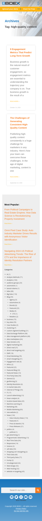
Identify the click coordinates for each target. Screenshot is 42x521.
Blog (8, 297)
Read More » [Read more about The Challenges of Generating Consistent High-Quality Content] (14, 177)
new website (11, 412)
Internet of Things (13, 390)
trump (9, 460)
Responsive (11, 443)
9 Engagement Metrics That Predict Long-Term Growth (20, 52)
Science (9, 446)
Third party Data (13, 457)
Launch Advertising (14, 395)
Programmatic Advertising (16, 438)
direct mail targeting (14, 350)
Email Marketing (12, 356)
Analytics (10, 280)
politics (9, 429)
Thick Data (10, 454)
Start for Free (29, 9)
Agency (12, 300)
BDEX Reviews (21, 500)
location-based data (14, 401)
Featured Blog (12, 370)
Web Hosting (11, 469)
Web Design (11, 466)
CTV (13, 314)
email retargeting (13, 359)
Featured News (12, 373)
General (10, 378)
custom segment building (16, 331)
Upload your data (10, 9)
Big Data (10, 294)
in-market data (12, 387)
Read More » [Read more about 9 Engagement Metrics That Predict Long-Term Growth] (14, 101)
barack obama (12, 288)
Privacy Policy (21, 508)
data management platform (17, 336)
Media (12, 311)
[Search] (38, 490)
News (9, 415)
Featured (13, 308)
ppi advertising (12, 435)
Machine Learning (13, 404)
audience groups (13, 283)
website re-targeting (14, 471)
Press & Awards (15, 424)
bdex (8, 291)
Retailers (13, 317)
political (12, 432)
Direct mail (11, 347)
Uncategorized (12, 463)
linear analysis (12, 398)
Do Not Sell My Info (21, 511)
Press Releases (15, 426)
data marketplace (13, 339)
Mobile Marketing (13, 409)
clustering (10, 328)
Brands (12, 305)
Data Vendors (12, 342)
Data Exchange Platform (15, 333)
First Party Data (12, 376)
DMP (8, 353)
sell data (10, 449)
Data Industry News (17, 418)
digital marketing (13, 345)
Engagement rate (13, 362)
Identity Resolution (13, 384)
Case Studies (11, 325)
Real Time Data (12, 440)
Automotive (14, 302)
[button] (38, 3)
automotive (11, 286)
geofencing (11, 381)
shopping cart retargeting (16, 452)
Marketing (10, 407)
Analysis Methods (13, 277)
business (10, 319)
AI (7, 274)
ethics (9, 364)
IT (7, 393)
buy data (10, 322)
